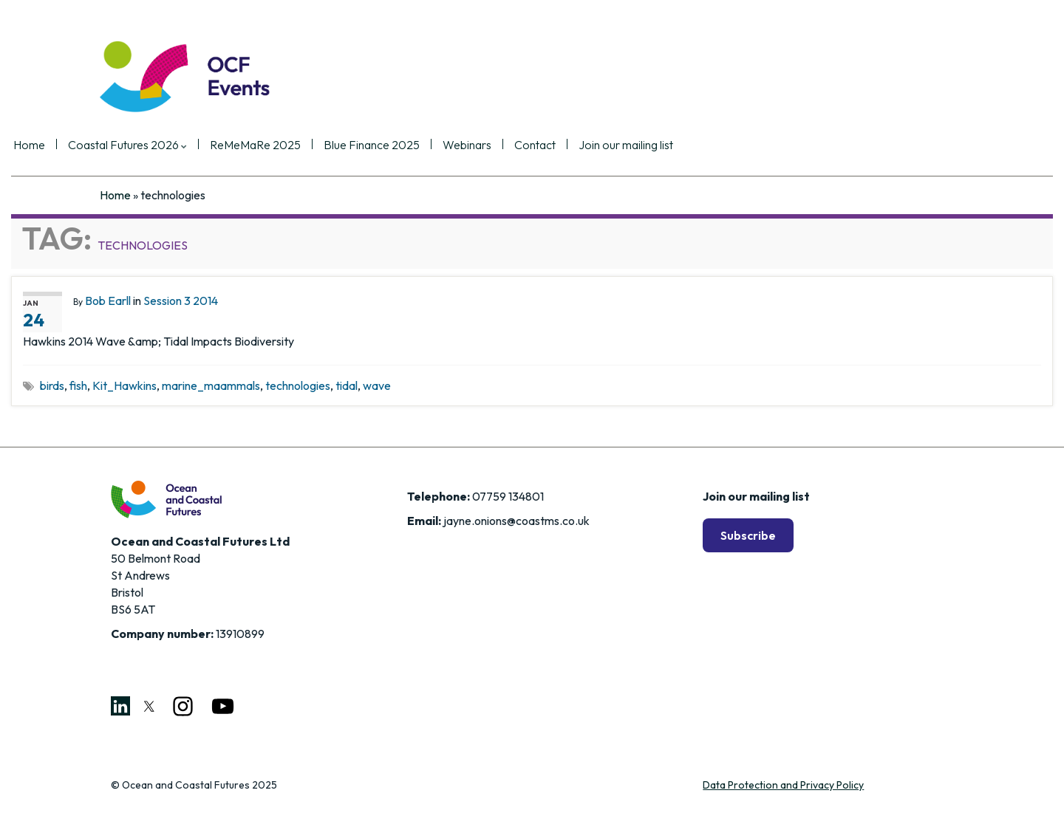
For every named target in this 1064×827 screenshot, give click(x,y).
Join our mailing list (712, 145)
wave (377, 385)
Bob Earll (108, 300)
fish (78, 385)
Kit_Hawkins (124, 385)
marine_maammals (211, 385)
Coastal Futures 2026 (213, 145)
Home (116, 145)
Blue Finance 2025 (458, 145)
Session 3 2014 (180, 300)
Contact (621, 145)
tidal (346, 385)
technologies (297, 385)
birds (52, 385)
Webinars (553, 145)
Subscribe (748, 535)
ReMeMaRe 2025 (341, 145)
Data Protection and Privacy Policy (783, 785)
